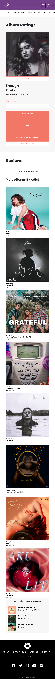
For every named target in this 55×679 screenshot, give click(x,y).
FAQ (24, 652)
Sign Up (48, 5)
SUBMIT (44, 12)
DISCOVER (15, 12)
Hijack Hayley (23, 618)
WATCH (23, 12)
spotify (27, 79)
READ (8, 12)
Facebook (17, 106)
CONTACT (45, 652)
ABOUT (6, 652)
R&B (10, 287)
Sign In (43, 5)
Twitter (39, 106)
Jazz (7, 235)
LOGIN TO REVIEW (27, 144)
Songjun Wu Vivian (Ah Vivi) (29, 610)
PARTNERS (33, 652)
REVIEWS (37, 12)
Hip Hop (11, 339)
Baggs (21, 627)
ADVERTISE (27, 656)
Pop (7, 287)
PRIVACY (16, 652)
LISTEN (30, 12)
